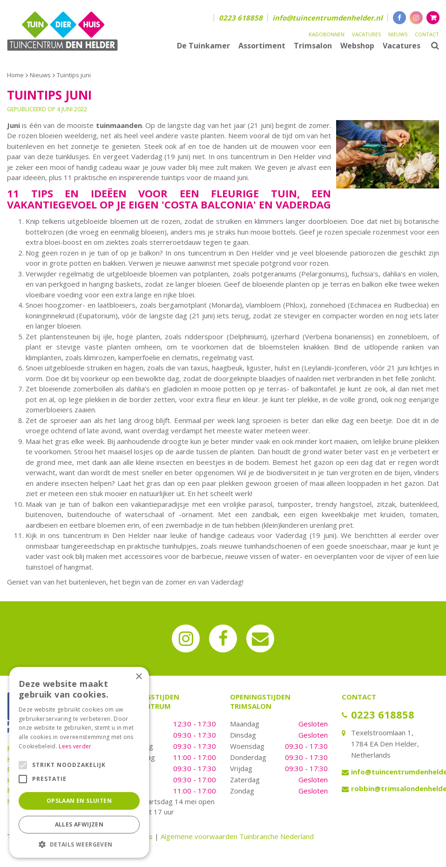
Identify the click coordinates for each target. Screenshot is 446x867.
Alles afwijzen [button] (79, 824)
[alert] (79, 762)
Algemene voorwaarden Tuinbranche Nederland (237, 836)
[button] (79, 844)
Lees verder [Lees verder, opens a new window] (75, 746)
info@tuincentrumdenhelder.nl (327, 17)
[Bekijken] (432, 17)
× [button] (138, 676)
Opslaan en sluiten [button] (79, 801)
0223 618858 (241, 17)
